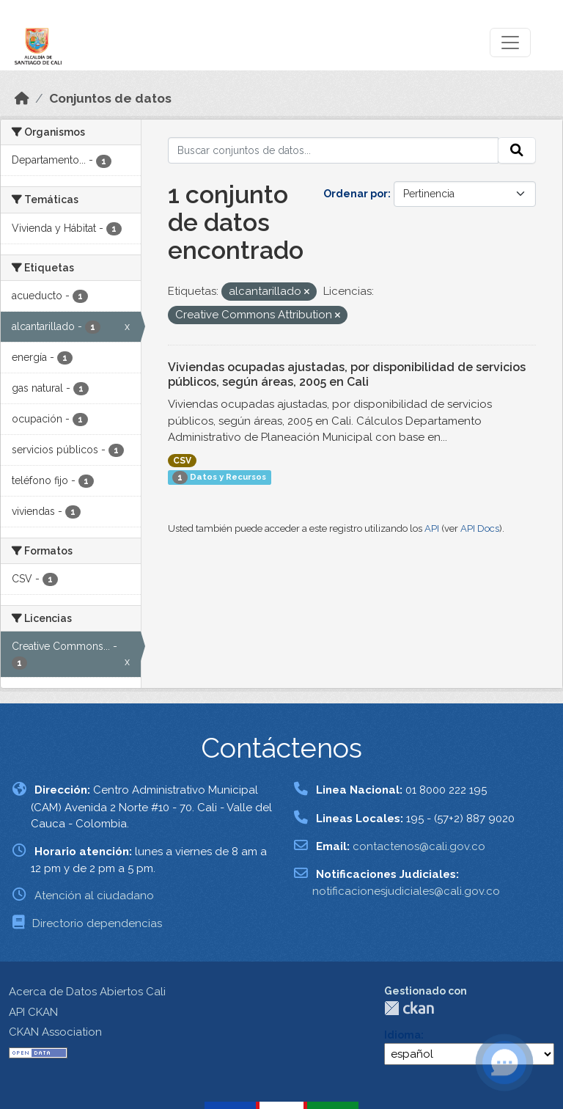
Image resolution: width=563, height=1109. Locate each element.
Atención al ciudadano (94, 895)
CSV (182, 460)
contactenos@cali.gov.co (419, 846)
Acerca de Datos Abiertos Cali (87, 991)
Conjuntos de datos (110, 98)
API (431, 528)
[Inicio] (22, 98)
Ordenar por (355, 194)
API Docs (479, 528)
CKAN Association (55, 1032)
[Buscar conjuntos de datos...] (333, 150)
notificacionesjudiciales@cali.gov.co (406, 891)
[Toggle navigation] (510, 42)
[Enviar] (517, 150)
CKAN (409, 1008)
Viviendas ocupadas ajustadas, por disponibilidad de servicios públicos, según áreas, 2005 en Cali (347, 374)
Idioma (402, 1035)
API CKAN (33, 1012)
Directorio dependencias (97, 923)
